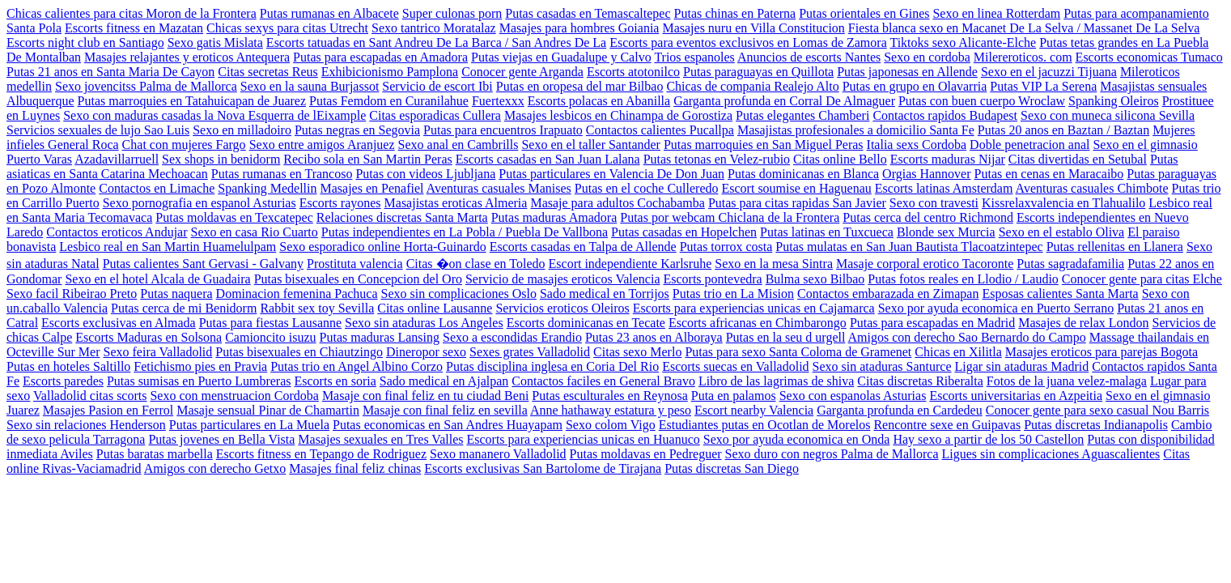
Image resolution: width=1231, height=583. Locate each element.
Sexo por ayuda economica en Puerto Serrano (996, 308)
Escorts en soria (335, 381)
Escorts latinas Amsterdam (944, 188)
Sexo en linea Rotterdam (996, 13)
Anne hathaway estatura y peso (610, 410)
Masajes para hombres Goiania (579, 28)
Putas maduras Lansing (379, 337)
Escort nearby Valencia (753, 410)
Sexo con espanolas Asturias (853, 395)
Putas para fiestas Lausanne (270, 323)
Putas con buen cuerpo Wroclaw (981, 101)
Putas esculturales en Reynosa (609, 395)
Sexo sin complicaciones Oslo (459, 293)
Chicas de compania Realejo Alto (752, 86)
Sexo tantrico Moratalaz (433, 28)
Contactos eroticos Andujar (116, 232)
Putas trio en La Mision (733, 293)
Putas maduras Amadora (554, 217)
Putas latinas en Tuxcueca (827, 232)
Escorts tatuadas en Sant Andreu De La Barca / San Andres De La (436, 42)
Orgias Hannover (926, 174)
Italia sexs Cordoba (917, 144)
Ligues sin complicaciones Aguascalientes (1051, 454)
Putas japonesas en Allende (907, 72)
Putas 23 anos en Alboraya (654, 337)
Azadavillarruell (116, 159)
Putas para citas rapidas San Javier (797, 203)
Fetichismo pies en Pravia (200, 366)
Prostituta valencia (355, 263)
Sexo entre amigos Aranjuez (322, 144)
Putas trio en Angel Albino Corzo (356, 366)
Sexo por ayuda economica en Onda (796, 439)
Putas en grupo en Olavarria (915, 86)
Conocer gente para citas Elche (1142, 279)
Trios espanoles (694, 57)
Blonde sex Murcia (946, 232)
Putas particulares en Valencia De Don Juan (611, 174)
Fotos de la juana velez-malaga (1067, 381)
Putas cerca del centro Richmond (928, 217)
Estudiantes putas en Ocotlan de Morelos (765, 425)
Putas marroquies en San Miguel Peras (764, 144)
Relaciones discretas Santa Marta (402, 217)
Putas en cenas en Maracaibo (1049, 174)
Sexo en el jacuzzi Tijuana (1049, 72)
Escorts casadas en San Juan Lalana (548, 159)
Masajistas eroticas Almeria (456, 203)
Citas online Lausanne (434, 308)
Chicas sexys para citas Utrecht (287, 28)
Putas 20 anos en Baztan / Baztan (1063, 130)
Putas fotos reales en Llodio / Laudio (963, 279)
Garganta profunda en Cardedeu (900, 410)
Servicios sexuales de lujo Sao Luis (97, 130)
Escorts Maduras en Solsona (148, 337)
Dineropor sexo (426, 352)
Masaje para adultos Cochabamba (617, 203)
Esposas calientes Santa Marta (1060, 293)
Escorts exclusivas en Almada (118, 323)
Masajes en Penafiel (372, 188)
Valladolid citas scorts (89, 395)
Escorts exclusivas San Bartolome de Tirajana (542, 468)
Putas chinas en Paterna (735, 13)
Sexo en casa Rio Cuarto (254, 232)
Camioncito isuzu (270, 337)
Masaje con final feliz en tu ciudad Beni (425, 395)
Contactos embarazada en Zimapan (887, 293)
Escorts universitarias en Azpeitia (1015, 395)
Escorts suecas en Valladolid (735, 366)
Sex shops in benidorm (221, 159)
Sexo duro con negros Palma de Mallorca (832, 454)
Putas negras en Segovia (357, 130)
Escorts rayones (340, 203)
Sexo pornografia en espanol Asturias (199, 203)
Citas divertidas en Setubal (1077, 159)
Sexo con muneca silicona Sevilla (1108, 115)
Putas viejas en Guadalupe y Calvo (561, 57)
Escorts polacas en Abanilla (599, 101)
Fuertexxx (498, 101)
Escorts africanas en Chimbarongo (758, 323)
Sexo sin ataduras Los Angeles (424, 323)
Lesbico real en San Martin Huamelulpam (167, 246)
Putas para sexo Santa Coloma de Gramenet (798, 352)
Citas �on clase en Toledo (475, 263)
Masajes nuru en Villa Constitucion (753, 28)
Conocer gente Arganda (522, 72)
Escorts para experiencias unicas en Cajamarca (754, 308)
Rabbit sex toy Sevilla (317, 308)
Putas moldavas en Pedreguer (646, 454)
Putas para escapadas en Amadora (380, 57)
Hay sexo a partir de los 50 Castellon (988, 439)
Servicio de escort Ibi (437, 86)
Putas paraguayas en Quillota (758, 72)
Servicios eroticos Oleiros (562, 308)
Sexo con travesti (933, 203)
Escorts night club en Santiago (85, 42)
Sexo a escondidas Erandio (512, 337)
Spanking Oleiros (1113, 101)
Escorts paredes (63, 381)
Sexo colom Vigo (611, 425)
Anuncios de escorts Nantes (809, 57)
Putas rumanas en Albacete (329, 13)
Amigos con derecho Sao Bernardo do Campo (967, 337)
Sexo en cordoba (927, 57)
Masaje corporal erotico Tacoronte (924, 263)
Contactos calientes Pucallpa (660, 130)
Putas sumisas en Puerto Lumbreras (199, 381)
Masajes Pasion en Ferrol (108, 410)
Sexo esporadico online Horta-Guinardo (382, 246)
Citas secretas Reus (268, 72)
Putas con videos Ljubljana (425, 174)
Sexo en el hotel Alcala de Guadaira (157, 279)
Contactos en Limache (156, 188)
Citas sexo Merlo (637, 352)
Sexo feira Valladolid (158, 352)
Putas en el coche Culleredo (647, 188)
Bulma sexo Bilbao (815, 279)
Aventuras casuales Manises (499, 188)
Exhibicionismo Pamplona (389, 72)
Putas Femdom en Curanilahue (389, 101)
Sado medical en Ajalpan (444, 381)
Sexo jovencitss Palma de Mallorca (146, 86)
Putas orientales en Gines (864, 13)
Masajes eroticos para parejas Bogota (1101, 352)
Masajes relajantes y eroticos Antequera (187, 57)
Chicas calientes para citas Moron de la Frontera (131, 13)
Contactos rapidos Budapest (944, 115)
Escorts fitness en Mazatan (134, 28)
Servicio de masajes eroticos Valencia (562, 279)
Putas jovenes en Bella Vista (221, 439)
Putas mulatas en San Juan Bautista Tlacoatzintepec (908, 246)
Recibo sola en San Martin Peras (367, 159)
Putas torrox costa (726, 246)
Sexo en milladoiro (242, 130)
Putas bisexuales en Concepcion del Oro (358, 279)
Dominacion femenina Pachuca (297, 293)
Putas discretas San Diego (731, 468)
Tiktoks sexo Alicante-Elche (962, 42)
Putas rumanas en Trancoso (282, 174)
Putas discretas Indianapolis (1096, 425)
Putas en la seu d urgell (786, 337)
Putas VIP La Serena (1043, 86)
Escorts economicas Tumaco (1149, 57)
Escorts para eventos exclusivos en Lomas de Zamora (748, 42)
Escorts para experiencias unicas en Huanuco (582, 439)
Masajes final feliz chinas (355, 468)
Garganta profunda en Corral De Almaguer (784, 101)
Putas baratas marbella (154, 454)
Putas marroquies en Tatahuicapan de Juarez (192, 101)
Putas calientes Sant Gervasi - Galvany (203, 263)
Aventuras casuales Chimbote (1092, 188)
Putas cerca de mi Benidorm (184, 308)
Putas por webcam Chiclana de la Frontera (729, 217)
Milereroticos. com (1023, 57)
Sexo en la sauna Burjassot (310, 86)
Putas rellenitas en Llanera (1114, 246)
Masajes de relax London (1083, 323)
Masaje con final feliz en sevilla (445, 410)
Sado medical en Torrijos (604, 293)
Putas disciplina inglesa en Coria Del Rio (552, 366)
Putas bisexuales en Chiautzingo (299, 352)
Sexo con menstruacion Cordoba (234, 395)
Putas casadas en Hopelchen (684, 232)
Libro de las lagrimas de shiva (776, 381)
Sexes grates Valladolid (529, 352)
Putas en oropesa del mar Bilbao (580, 86)
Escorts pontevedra (712, 279)
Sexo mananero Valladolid (498, 454)
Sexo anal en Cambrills (458, 144)
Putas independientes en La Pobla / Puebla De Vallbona (464, 232)
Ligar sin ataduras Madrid (1022, 366)
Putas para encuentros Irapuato (503, 130)
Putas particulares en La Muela (249, 425)
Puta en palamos (733, 395)
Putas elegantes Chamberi (802, 115)
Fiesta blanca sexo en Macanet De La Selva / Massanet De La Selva (1024, 28)
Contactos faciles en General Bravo (603, 381)
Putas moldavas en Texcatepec (234, 217)
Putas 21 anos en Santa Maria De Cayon (110, 72)
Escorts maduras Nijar (947, 159)
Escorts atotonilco (633, 72)
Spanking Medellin (267, 188)
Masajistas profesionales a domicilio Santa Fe (855, 130)
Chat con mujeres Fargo (184, 144)
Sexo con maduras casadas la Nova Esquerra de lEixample (214, 115)
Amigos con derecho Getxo (215, 468)
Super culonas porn (452, 13)
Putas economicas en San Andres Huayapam (447, 425)
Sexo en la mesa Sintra (774, 263)
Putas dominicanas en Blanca (803, 174)
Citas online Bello (840, 159)
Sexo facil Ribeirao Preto (71, 293)
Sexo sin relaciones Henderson (86, 425)
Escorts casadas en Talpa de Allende (583, 246)
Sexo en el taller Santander (590, 144)
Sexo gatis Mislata (215, 42)
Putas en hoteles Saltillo (68, 366)
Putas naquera (176, 293)
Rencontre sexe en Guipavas (947, 425)
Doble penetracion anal (1029, 144)
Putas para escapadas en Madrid (932, 323)
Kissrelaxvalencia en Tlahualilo (1063, 203)
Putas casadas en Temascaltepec (587, 13)
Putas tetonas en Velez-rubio (716, 159)
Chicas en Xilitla (958, 352)
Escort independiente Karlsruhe (630, 263)
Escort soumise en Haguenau (797, 188)
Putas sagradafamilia (1070, 263)
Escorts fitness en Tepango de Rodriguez (321, 454)
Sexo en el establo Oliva (1062, 232)
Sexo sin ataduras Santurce (882, 366)
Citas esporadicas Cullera (435, 115)
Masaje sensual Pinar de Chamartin (267, 410)
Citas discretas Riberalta (920, 381)
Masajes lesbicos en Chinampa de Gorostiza (618, 115)
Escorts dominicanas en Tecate (586, 323)
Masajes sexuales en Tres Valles (380, 439)
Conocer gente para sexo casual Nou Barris (1097, 410)
